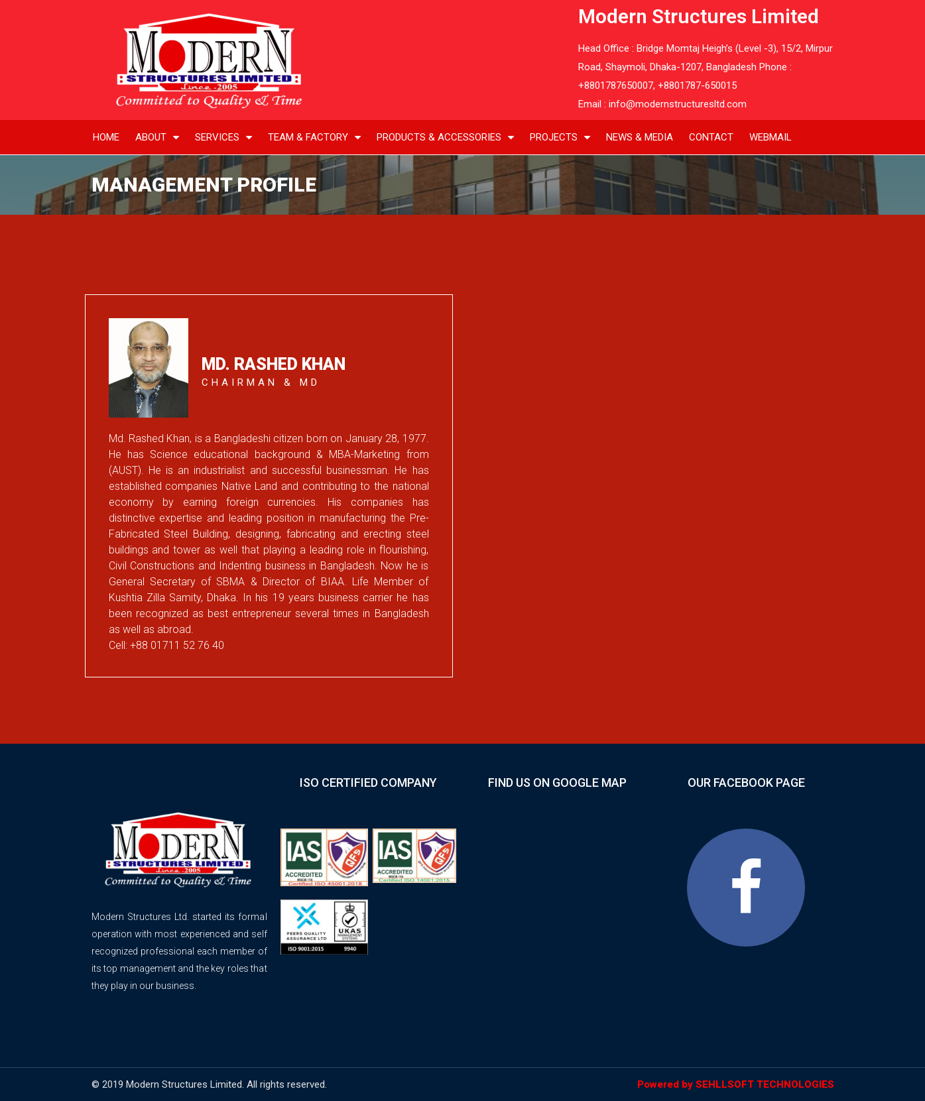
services (223, 137)
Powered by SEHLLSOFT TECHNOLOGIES (735, 1084)
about (157, 137)
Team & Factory (314, 137)
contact (711, 137)
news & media (639, 137)
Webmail (770, 137)
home (106, 137)
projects (560, 137)
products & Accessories (445, 137)
